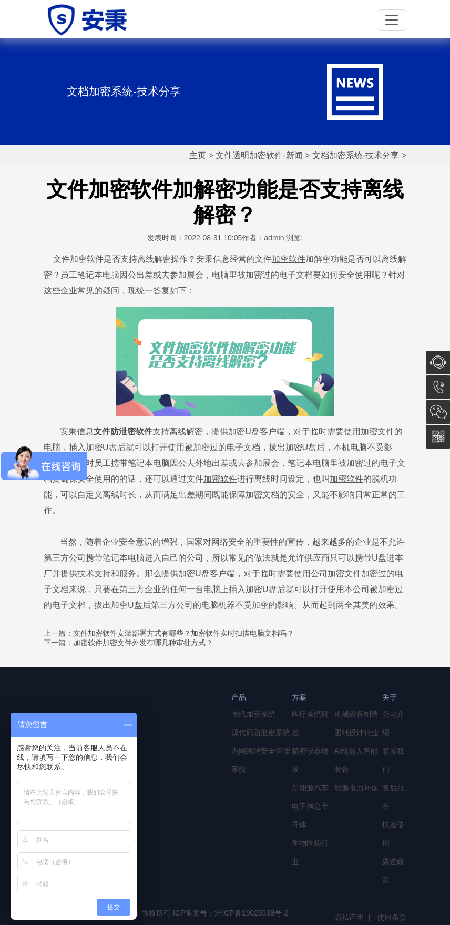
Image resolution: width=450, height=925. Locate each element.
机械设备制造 (356, 714)
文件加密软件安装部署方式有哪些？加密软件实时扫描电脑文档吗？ (183, 633)
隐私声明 (349, 917)
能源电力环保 (356, 788)
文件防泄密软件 (123, 431)
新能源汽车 (310, 788)
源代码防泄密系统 (260, 732)
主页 (197, 155)
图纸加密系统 (253, 714)
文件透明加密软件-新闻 (259, 155)
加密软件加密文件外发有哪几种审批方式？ (143, 642)
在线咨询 (438, 362)
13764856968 (438, 387)
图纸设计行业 (356, 732)
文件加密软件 (78, 259)
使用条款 (391, 917)
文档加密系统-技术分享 (355, 155)
